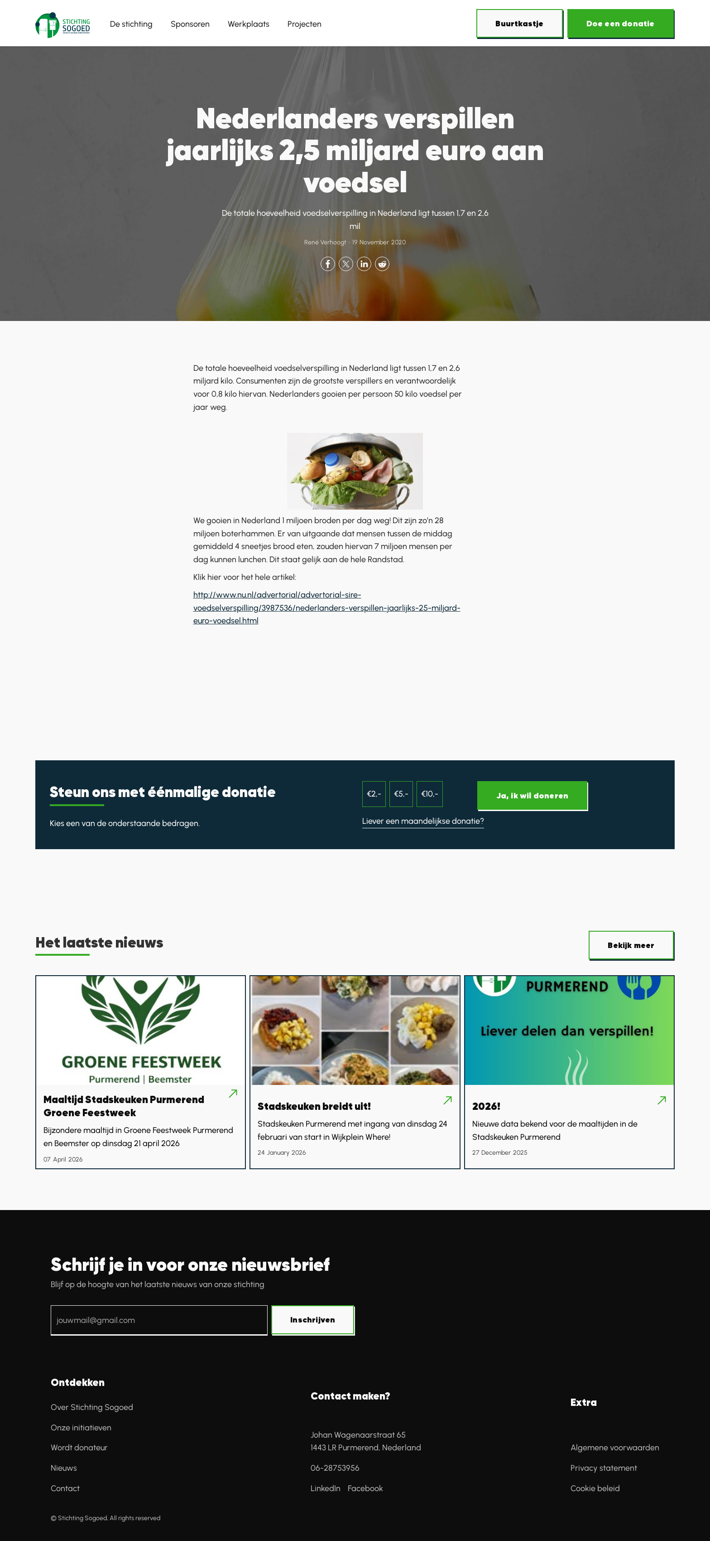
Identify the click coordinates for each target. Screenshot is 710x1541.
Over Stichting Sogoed (92, 1407)
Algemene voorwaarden (615, 1448)
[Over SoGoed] (519, 24)
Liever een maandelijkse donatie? (423, 821)
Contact (65, 1488)
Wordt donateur (79, 1448)
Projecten (304, 24)
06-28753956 (335, 1468)
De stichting (131, 24)
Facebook (365, 1488)
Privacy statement (604, 1468)
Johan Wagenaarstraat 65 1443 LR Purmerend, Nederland (366, 1441)
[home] (62, 24)
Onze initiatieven (81, 1428)
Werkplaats (248, 24)
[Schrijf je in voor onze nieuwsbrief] (313, 1320)
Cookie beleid (595, 1488)
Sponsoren (190, 24)
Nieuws (64, 1468)
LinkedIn (326, 1488)
